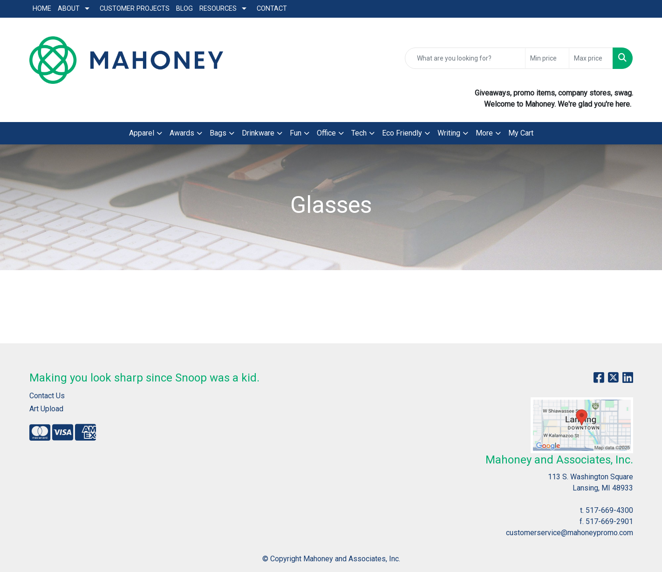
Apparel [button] (141, 133)
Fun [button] (295, 133)
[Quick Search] (465, 58)
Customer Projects (135, 9)
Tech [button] (359, 133)
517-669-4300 (609, 510)
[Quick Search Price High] (591, 58)
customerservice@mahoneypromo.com (569, 532)
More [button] (484, 133)
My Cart (520, 133)
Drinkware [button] (258, 133)
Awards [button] (182, 133)
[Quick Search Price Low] (547, 58)
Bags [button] (218, 133)
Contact (272, 9)
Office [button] (326, 133)
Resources (218, 9)
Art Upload (46, 408)
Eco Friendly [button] (402, 133)
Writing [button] (448, 133)
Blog (184, 9)
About (69, 9)
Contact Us (47, 395)
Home (42, 9)
